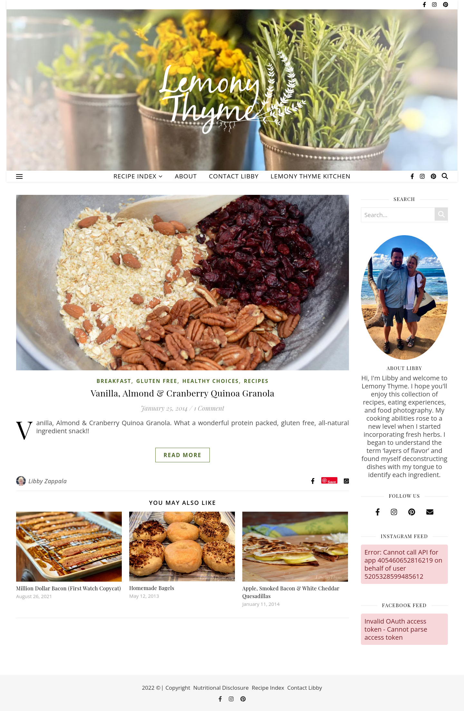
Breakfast (113, 381)
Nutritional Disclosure (221, 687)
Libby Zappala (47, 481)
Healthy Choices (210, 381)
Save (332, 482)
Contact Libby (233, 176)
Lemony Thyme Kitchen (311, 176)
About (186, 176)
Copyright (177, 687)
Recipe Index (134, 176)
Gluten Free (156, 381)
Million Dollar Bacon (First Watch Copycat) (68, 588)
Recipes (256, 381)
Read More (183, 455)
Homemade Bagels (151, 588)
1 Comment (209, 408)
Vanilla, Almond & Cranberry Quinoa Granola (182, 393)
